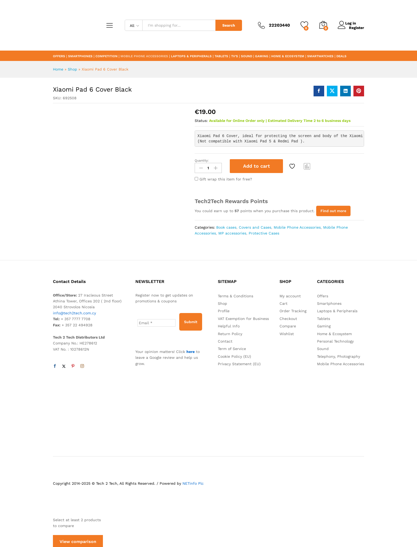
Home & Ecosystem (287, 56)
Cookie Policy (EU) (234, 355)
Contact (225, 340)
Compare (307, 166)
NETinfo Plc (193, 482)
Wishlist (287, 332)
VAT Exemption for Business (243, 317)
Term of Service (232, 347)
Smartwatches (320, 56)
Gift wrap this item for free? (223, 178)
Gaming (261, 56)
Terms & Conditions (235, 295)
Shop (72, 69)
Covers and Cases (255, 226)
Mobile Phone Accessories (144, 56)
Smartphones (80, 56)
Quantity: (202, 160)
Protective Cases (264, 232)
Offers (59, 56)
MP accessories (232, 232)
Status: (201, 120)
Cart (283, 302)
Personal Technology (335, 340)
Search (228, 25)
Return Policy (230, 332)
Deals (341, 56)
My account (290, 295)
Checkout (288, 317)
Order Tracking (293, 309)
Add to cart (256, 166)
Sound (246, 56)
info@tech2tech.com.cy (74, 312)
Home (58, 69)
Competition (106, 56)
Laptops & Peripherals (191, 56)
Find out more (333, 209)
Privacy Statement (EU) (239, 362)
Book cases (226, 226)
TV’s (234, 56)
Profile (224, 309)
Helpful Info (229, 325)
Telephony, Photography (338, 355)
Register (356, 27)
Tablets (221, 56)
